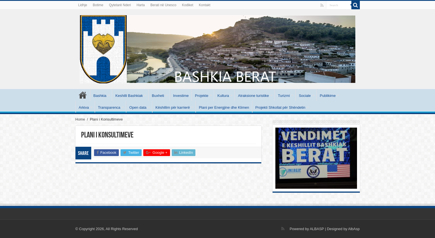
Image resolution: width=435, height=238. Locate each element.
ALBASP (317, 229)
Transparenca (109, 107)
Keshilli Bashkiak (129, 96)
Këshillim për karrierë (172, 107)
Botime (98, 5)
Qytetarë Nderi (120, 5)
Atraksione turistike (253, 96)
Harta (141, 5)
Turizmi (284, 96)
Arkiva (84, 107)
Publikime (328, 96)
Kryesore (82, 95)
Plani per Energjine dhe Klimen (224, 107)
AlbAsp (354, 229)
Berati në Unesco (163, 5)
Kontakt (204, 5)
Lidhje (82, 5)
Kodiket (187, 5)
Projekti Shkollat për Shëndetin (280, 107)
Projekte (201, 96)
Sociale (305, 96)
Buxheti (158, 96)
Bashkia (99, 96)
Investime (181, 96)
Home (80, 119)
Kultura (223, 96)
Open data (137, 107)
